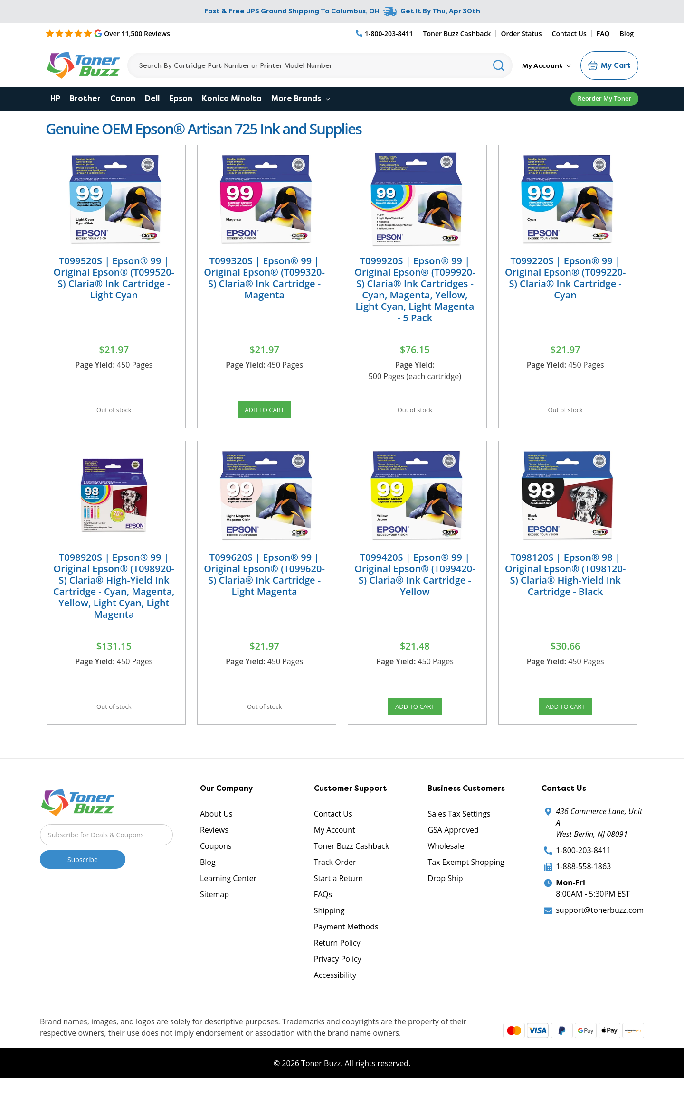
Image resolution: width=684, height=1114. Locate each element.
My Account (546, 65)
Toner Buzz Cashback (457, 33)
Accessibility (335, 1002)
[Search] (320, 65)
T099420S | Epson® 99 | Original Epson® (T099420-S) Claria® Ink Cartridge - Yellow (414, 588)
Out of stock (114, 414)
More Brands (300, 98)
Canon (122, 98)
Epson (180, 98)
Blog (627, 33)
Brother (85, 98)
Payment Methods (346, 954)
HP (55, 98)
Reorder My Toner (604, 98)
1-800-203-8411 (583, 878)
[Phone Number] (384, 33)
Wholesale (446, 873)
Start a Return (338, 905)
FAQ (603, 33)
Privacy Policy (337, 986)
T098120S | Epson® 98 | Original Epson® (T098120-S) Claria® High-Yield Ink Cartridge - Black (565, 588)
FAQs (323, 922)
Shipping (329, 938)
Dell (152, 98)
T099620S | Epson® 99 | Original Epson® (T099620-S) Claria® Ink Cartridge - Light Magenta (264, 588)
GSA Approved (453, 857)
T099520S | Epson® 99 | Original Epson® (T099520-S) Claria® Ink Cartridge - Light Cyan (114, 277)
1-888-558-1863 (583, 894)
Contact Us (569, 33)
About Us (216, 841)
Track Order (335, 889)
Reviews (214, 857)
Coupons (215, 873)
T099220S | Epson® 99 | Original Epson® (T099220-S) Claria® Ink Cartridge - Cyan (565, 277)
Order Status (521, 33)
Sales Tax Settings (459, 841)
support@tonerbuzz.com (600, 937)
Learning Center (228, 905)
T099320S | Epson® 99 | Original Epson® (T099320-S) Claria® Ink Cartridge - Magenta (264, 277)
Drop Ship (445, 905)
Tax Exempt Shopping (466, 889)
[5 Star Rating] (108, 33)
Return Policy (337, 970)
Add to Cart (264, 414)
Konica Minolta (232, 98)
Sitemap (214, 922)
